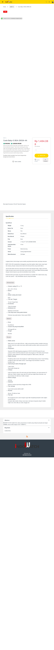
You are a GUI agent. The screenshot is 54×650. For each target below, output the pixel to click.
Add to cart (42, 348)
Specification (10, 409)
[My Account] (49, 2)
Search (46, 2)
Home (4, 6)
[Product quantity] (39, 342)
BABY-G (12, 6)
